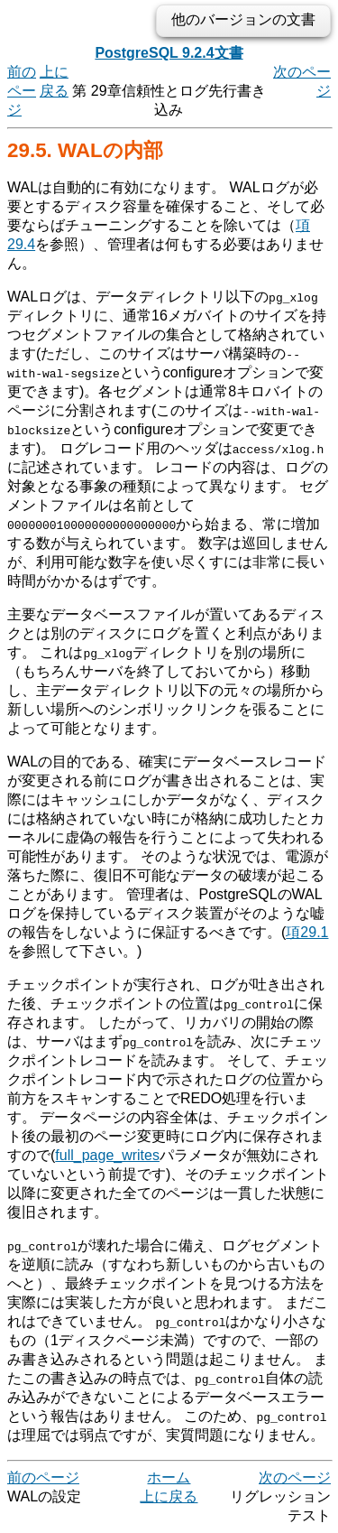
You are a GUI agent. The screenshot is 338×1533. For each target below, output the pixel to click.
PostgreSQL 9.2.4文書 (168, 52)
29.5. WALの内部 (85, 150)
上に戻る (168, 1496)
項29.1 (307, 932)
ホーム (168, 1477)
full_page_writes (107, 1155)
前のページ (21, 90)
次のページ (295, 1477)
